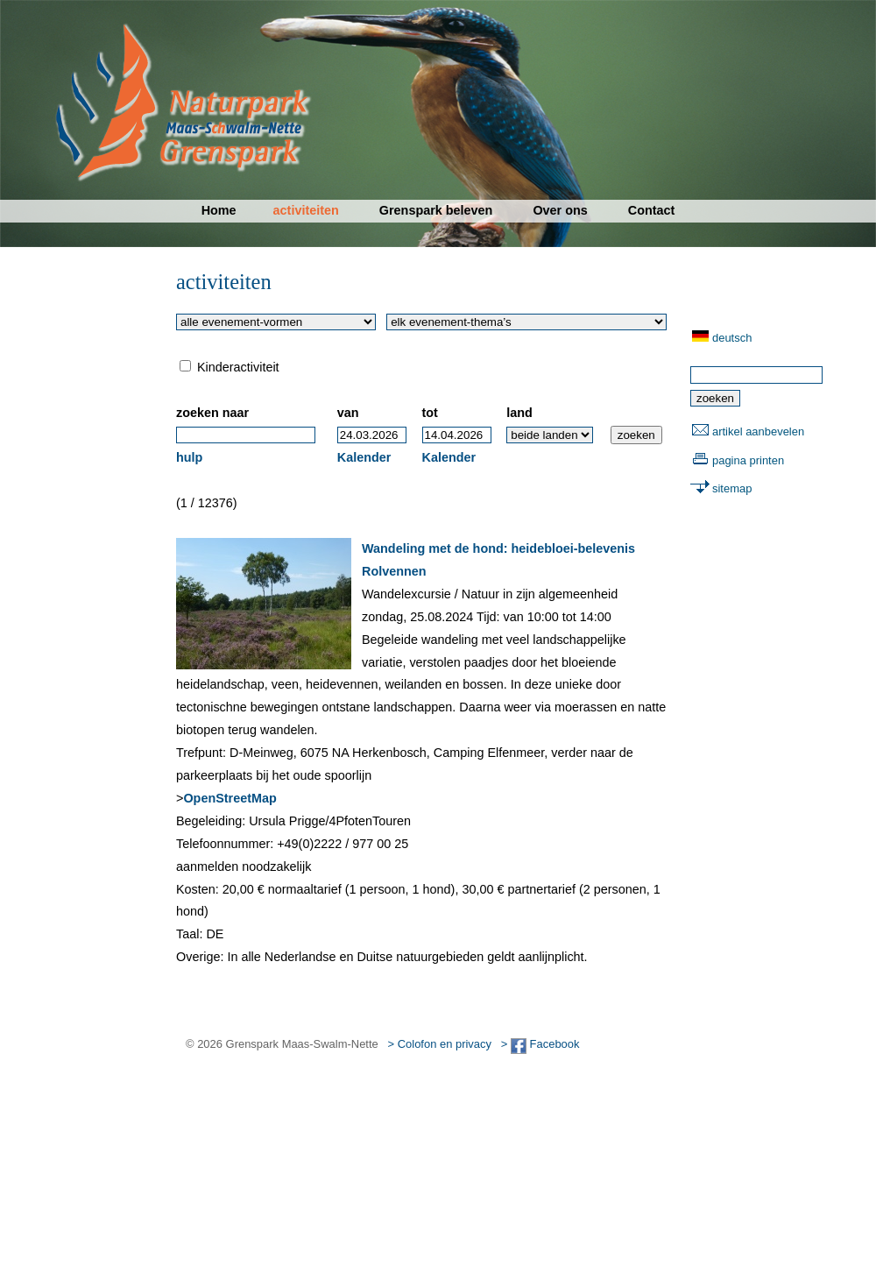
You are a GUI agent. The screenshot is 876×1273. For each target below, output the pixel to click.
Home (219, 210)
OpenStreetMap (229, 798)
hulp (189, 457)
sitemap (732, 488)
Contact (651, 210)
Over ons (560, 210)
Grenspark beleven (436, 210)
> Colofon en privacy (439, 1043)
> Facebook (540, 1043)
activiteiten (306, 210)
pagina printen (748, 460)
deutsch (732, 337)
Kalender (364, 457)
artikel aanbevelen (758, 431)
